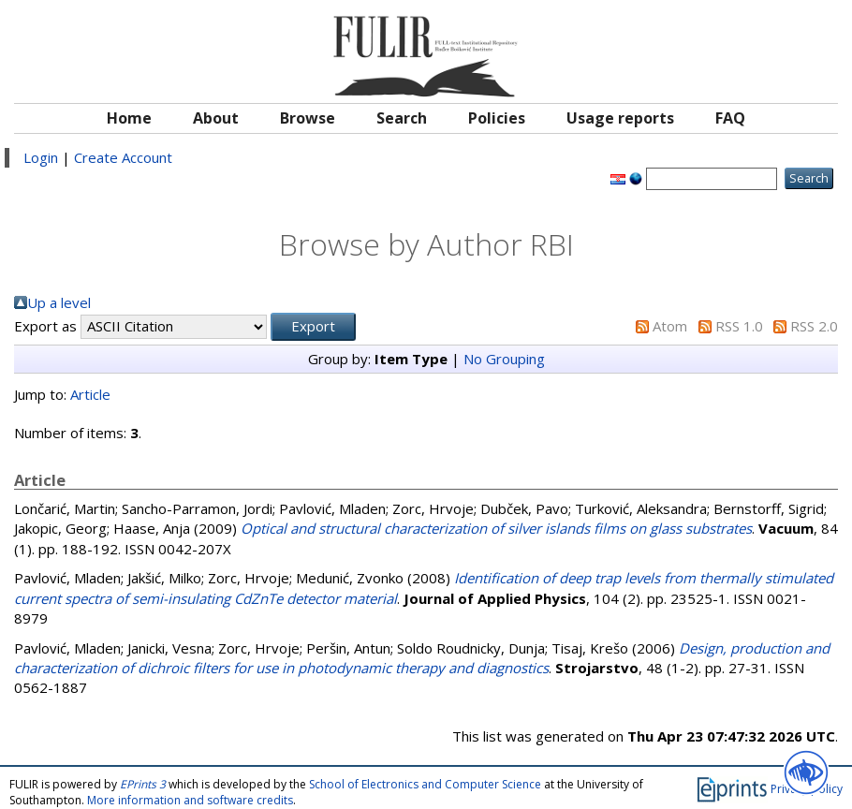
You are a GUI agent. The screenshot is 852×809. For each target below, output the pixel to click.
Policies (496, 118)
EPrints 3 (143, 784)
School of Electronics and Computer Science (425, 784)
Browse (307, 118)
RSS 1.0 (739, 325)
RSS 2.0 (814, 325)
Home (129, 118)
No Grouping (504, 358)
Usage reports (620, 118)
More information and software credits (190, 800)
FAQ (730, 118)
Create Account (123, 157)
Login (40, 157)
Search (401, 118)
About (216, 118)
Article (90, 394)
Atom (670, 325)
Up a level (59, 302)
